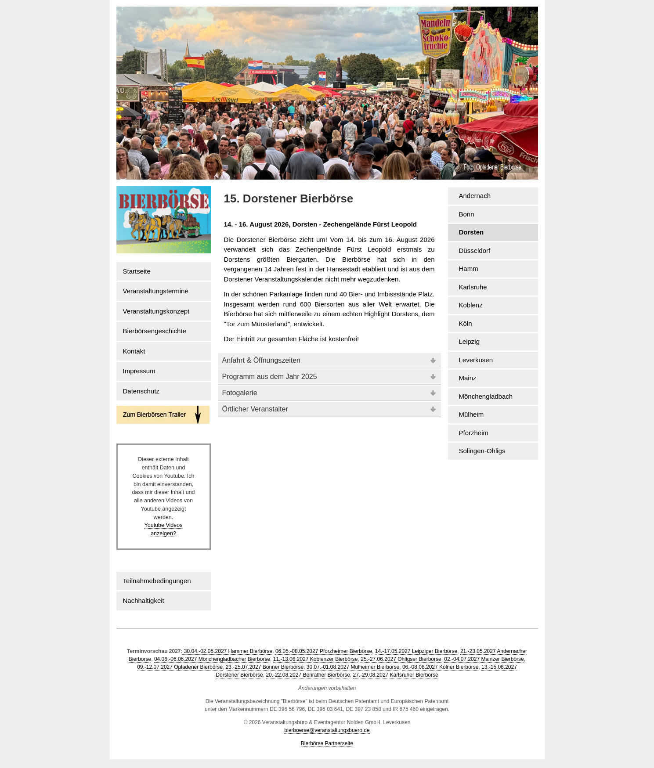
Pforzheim (474, 432)
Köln (465, 323)
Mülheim (471, 414)
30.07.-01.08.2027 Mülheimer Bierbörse (353, 667)
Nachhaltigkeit (143, 600)
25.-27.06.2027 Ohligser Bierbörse (401, 659)
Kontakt (134, 351)
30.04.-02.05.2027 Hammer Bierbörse (227, 651)
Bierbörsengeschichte (154, 331)
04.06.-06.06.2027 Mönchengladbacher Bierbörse (212, 659)
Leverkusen (476, 360)
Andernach (475, 195)
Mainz (468, 378)
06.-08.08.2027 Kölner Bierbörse (440, 667)
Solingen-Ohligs (482, 450)
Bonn (466, 214)
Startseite (137, 271)
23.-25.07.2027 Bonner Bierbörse (265, 667)
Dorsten (471, 232)
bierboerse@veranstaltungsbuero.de (326, 730)
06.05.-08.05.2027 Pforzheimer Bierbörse (323, 651)
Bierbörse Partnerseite (327, 743)
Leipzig (469, 341)
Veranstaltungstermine (155, 291)
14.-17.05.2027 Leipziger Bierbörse (416, 651)
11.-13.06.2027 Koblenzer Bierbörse (315, 659)
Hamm (468, 268)
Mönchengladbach (486, 396)
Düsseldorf (475, 250)
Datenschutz (141, 391)
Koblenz (471, 305)
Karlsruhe (473, 287)
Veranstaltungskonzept (156, 311)
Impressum (139, 371)
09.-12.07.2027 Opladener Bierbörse (180, 667)
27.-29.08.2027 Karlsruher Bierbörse (395, 675)
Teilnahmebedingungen (157, 580)
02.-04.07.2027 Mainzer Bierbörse (484, 659)
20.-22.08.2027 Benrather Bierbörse (308, 675)
